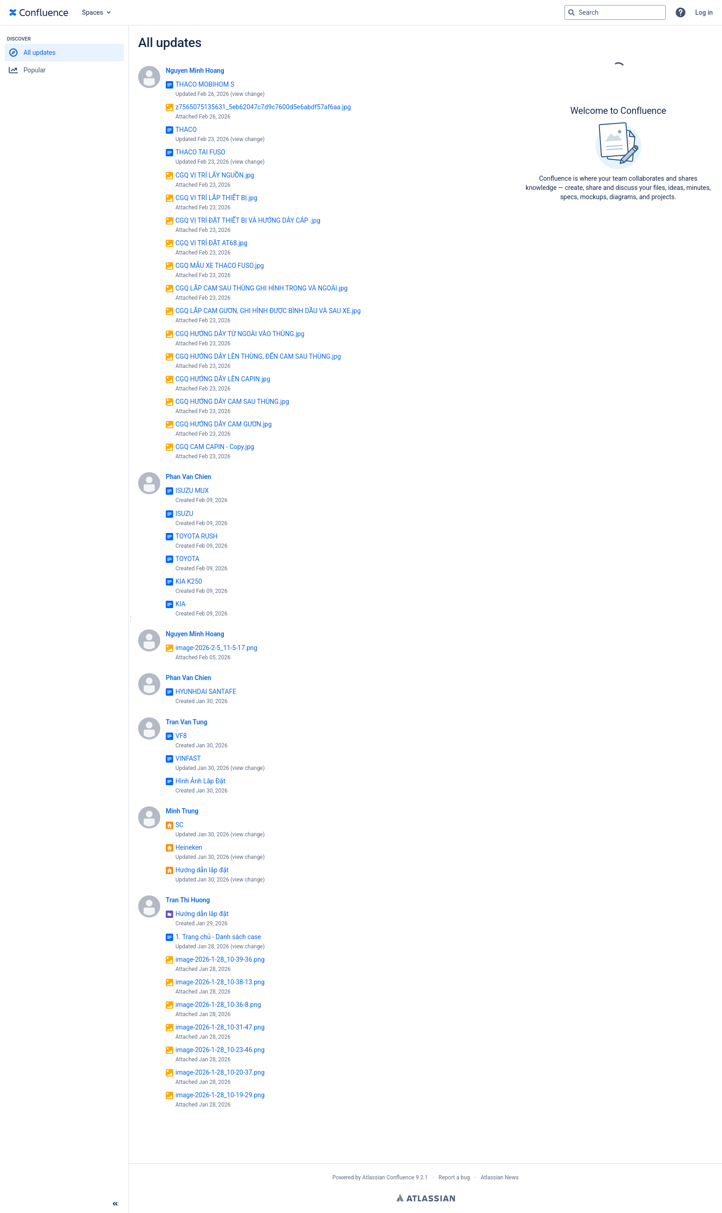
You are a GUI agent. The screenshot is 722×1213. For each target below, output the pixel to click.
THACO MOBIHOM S (204, 84)
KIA (180, 604)
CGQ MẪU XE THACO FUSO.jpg (219, 265)
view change (247, 94)
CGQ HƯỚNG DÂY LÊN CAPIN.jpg (222, 379)
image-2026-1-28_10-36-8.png (218, 1004)
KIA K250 (188, 581)
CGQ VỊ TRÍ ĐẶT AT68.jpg (211, 243)
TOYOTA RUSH (196, 536)
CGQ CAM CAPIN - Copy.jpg (214, 446)
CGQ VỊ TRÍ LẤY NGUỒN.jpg (214, 175)
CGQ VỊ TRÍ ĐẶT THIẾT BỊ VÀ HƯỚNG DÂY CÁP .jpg (247, 220)
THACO (186, 129)
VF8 (181, 736)
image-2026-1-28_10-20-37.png (220, 1072)
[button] (680, 12)
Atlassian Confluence (388, 1177)
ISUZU (184, 513)
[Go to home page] (39, 12)
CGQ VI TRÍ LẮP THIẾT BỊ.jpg (216, 197)
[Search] (571, 12)
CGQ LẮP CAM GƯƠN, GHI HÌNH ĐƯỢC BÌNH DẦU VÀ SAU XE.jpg (268, 310)
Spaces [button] (92, 12)
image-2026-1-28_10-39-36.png (220, 959)
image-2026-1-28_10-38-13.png (220, 982)
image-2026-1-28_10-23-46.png (220, 1049)
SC (179, 824)
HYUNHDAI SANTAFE (205, 691)
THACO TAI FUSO (200, 152)
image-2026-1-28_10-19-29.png (220, 1095)
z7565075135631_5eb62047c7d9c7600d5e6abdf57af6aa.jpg (263, 107)
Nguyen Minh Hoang (195, 70)
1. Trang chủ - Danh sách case (218, 937)
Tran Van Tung (186, 722)
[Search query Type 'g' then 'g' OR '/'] (615, 12)
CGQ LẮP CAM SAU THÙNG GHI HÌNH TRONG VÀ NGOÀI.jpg (261, 288)
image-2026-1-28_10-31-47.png (220, 1027)
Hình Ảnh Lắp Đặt (200, 781)
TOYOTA (187, 558)
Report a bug (454, 1177)
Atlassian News (500, 1177)
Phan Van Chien (188, 476)
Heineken (188, 847)
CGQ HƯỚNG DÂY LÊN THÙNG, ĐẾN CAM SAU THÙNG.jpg (258, 356)
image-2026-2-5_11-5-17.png (216, 647)
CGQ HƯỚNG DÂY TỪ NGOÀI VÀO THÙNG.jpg (239, 333)
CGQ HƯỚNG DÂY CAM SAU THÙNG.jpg (232, 401)
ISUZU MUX (192, 490)
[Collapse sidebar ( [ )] (115, 1204)
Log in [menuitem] (704, 12)
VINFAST (188, 758)
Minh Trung (182, 811)
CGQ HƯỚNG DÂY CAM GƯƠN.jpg (223, 424)
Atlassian (425, 1198)
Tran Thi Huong (188, 900)
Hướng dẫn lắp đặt (201, 870)
